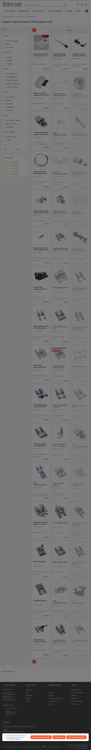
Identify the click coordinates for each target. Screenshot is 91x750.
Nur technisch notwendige (41, 737)
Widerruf (28, 698)
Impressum (29, 690)
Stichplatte (9, 127)
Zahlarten (51, 695)
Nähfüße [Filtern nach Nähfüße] (15, 69)
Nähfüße (9, 57)
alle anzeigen (10, 97)
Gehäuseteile (10, 107)
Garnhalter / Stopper (13, 120)
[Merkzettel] (77, 5)
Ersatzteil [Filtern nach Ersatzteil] (15, 92)
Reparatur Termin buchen (11, 714)
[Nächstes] (87, 11)
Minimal (8, 151)
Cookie (28, 701)
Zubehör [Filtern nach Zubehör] (15, 115)
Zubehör (9, 60)
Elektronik (9, 104)
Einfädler (9, 100)
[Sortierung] (77, 30)
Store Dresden (53, 701)
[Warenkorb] (86, 5)
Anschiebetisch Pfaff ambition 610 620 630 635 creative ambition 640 (41, 55)
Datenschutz (29, 695)
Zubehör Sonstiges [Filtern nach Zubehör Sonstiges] (15, 132)
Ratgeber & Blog (76, 690)
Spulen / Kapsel (11, 124)
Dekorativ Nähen (12, 80)
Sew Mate (9, 47)
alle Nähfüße (10, 74)
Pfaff (7, 44)
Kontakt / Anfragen (76, 701)
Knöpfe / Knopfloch (13, 84)
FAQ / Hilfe (74, 704)
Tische (8, 140)
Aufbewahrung (11, 137)
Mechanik (9, 110)
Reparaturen (75, 698)
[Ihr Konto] (82, 5)
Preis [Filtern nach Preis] (15, 145)
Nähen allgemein (11, 77)
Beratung (74, 695)
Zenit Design (58, 746)
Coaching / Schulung (77, 692)
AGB (27, 692)
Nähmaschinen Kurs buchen (11, 709)
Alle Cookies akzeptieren (76, 737)
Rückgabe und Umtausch (56, 698)
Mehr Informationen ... (15, 738)
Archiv (50, 704)
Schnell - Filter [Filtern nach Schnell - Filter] (15, 52)
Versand (51, 692)
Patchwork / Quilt (12, 87)
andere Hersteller (12, 41)
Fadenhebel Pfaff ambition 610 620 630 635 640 (80, 55)
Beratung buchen (11, 712)
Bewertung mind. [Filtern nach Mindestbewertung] (15, 158)
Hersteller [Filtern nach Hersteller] (15, 36)
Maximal (21, 151)
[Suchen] (64, 5)
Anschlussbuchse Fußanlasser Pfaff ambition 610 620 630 (60, 55)
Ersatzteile (9, 64)
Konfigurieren (59, 737)
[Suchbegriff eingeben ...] (43, 5)
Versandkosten (71, 746)
